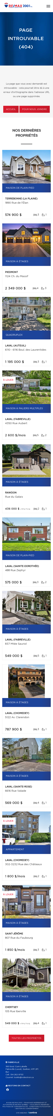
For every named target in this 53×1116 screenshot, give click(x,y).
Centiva (32, 1112)
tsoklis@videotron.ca (24, 1077)
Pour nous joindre (34, 109)
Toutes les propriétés (26, 1038)
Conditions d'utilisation (39, 1106)
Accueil (11, 109)
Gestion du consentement (27, 1108)
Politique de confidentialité (15, 1106)
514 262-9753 (16, 1075)
